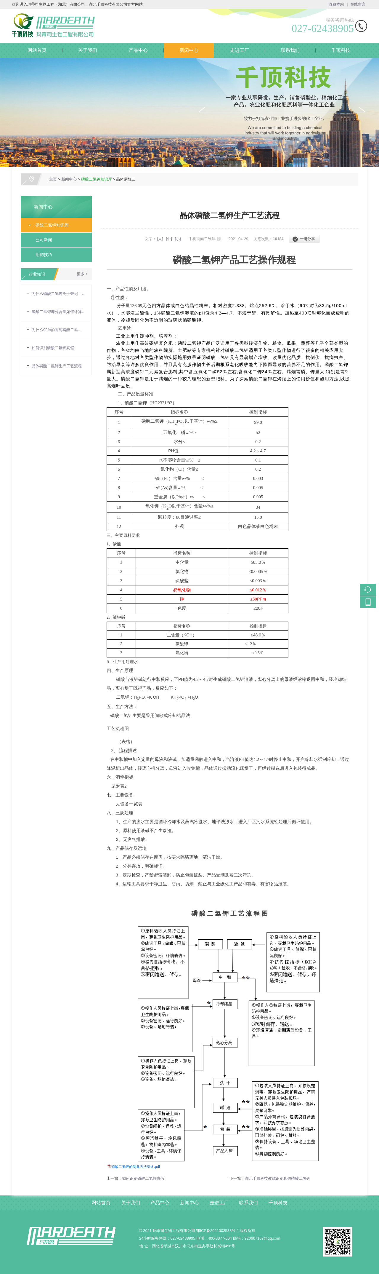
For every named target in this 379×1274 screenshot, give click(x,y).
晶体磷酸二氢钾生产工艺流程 (57, 366)
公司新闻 (44, 239)
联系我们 (290, 50)
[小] (178, 239)
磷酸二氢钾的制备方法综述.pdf (135, 1167)
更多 (80, 274)
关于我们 (87, 50)
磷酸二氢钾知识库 (96, 179)
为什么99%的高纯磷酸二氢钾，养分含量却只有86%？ (59, 330)
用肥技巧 (44, 254)
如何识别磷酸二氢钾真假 (53, 348)
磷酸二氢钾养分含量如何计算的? (59, 311)
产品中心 (138, 50)
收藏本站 (336, 4)
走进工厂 (239, 50)
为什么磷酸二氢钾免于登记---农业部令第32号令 (59, 293)
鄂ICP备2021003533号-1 (217, 1230)
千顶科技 (340, 50)
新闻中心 (188, 50)
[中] (169, 239)
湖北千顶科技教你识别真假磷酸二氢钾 (277, 1178)
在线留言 (358, 4)
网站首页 (37, 50)
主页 (53, 179)
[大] (160, 239)
